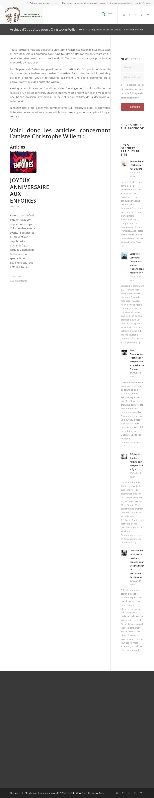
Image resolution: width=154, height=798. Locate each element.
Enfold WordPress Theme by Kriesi (86, 792)
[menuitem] (40, 3)
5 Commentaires (18, 280)
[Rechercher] (101, 15)
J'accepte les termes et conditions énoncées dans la (135, 91)
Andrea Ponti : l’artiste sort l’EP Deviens (137, 165)
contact (14, 116)
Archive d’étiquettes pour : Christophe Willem (44, 29)
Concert (14, 206)
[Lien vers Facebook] (130, 15)
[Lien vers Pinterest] (142, 15)
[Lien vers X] (124, 15)
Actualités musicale (40, 2)
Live (56, 2)
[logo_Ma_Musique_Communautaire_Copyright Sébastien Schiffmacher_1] (23, 15)
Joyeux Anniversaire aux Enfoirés (29, 190)
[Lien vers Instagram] (136, 15)
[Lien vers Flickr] (148, 15)
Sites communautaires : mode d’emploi (130, 2)
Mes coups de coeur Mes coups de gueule (83, 2)
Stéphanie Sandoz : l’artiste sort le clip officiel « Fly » (136, 462)
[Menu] (110, 14)
